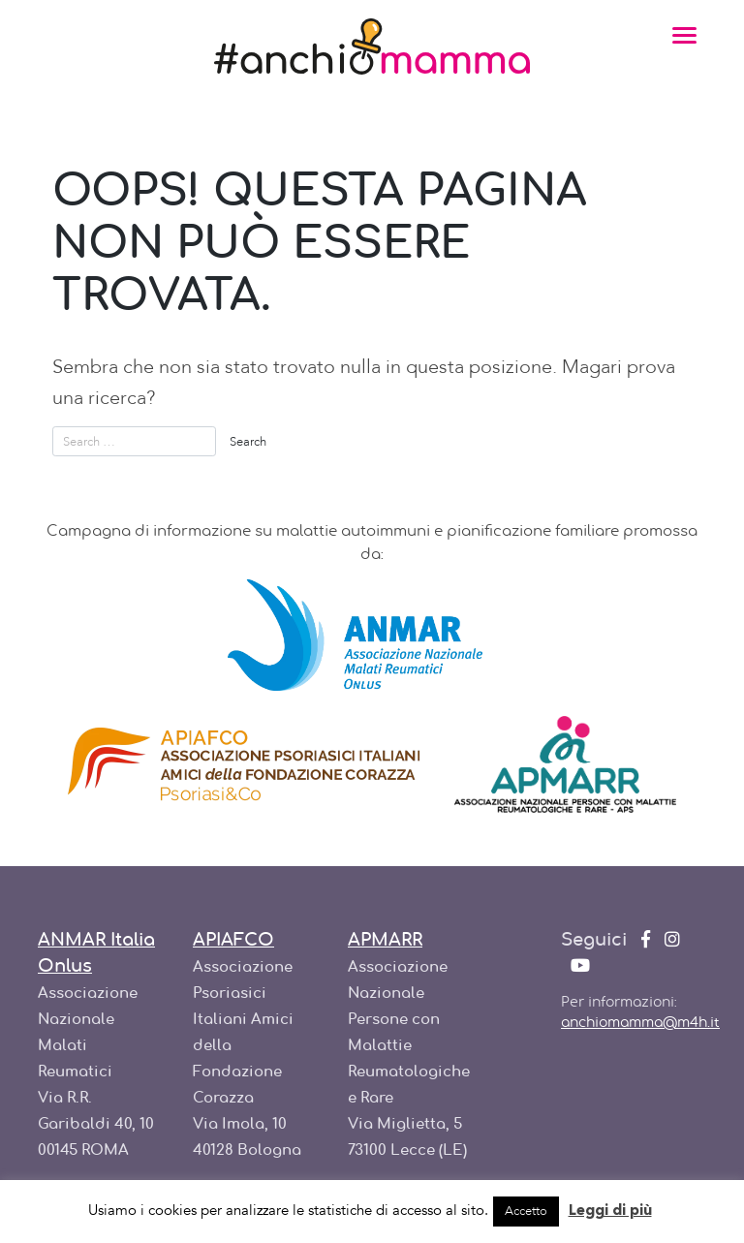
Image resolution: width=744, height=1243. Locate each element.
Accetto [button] (526, 1211)
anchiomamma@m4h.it (640, 1023)
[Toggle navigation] (685, 34)
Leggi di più (610, 1211)
